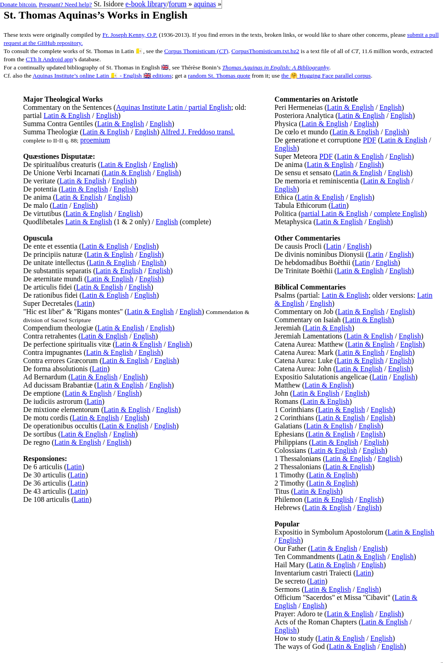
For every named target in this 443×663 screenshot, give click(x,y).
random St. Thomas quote (219, 75)
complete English (399, 213)
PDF (369, 140)
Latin (60, 205)
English (107, 115)
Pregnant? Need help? (65, 4)
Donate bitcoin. (18, 4)
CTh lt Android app (49, 59)
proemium (95, 140)
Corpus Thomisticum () (196, 51)
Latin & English (67, 115)
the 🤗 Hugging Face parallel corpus (326, 75)
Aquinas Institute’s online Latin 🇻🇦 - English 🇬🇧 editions (102, 75)
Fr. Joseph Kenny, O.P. (130, 34)
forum (178, 4)
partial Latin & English (334, 213)
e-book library (146, 4)
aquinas (205, 4)
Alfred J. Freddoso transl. (198, 132)
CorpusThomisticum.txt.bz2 (265, 51)
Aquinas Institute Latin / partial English (173, 107)
